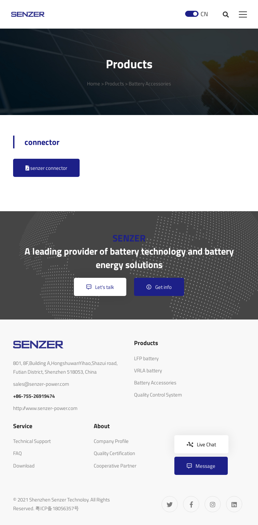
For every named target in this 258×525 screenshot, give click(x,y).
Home (93, 83)
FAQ (17, 453)
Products (114, 83)
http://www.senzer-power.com (45, 408)
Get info (159, 287)
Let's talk (100, 287)
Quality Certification (114, 453)
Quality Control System (158, 395)
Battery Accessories (150, 83)
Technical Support (32, 441)
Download (24, 466)
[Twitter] (170, 504)
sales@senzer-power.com (41, 384)
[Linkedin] (234, 504)
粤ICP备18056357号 (57, 508)
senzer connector (46, 168)
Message (201, 466)
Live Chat (201, 444)
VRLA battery (148, 370)
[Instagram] (213, 504)
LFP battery (146, 358)
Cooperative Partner (115, 466)
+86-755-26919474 (34, 396)
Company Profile (111, 441)
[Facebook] (191, 504)
